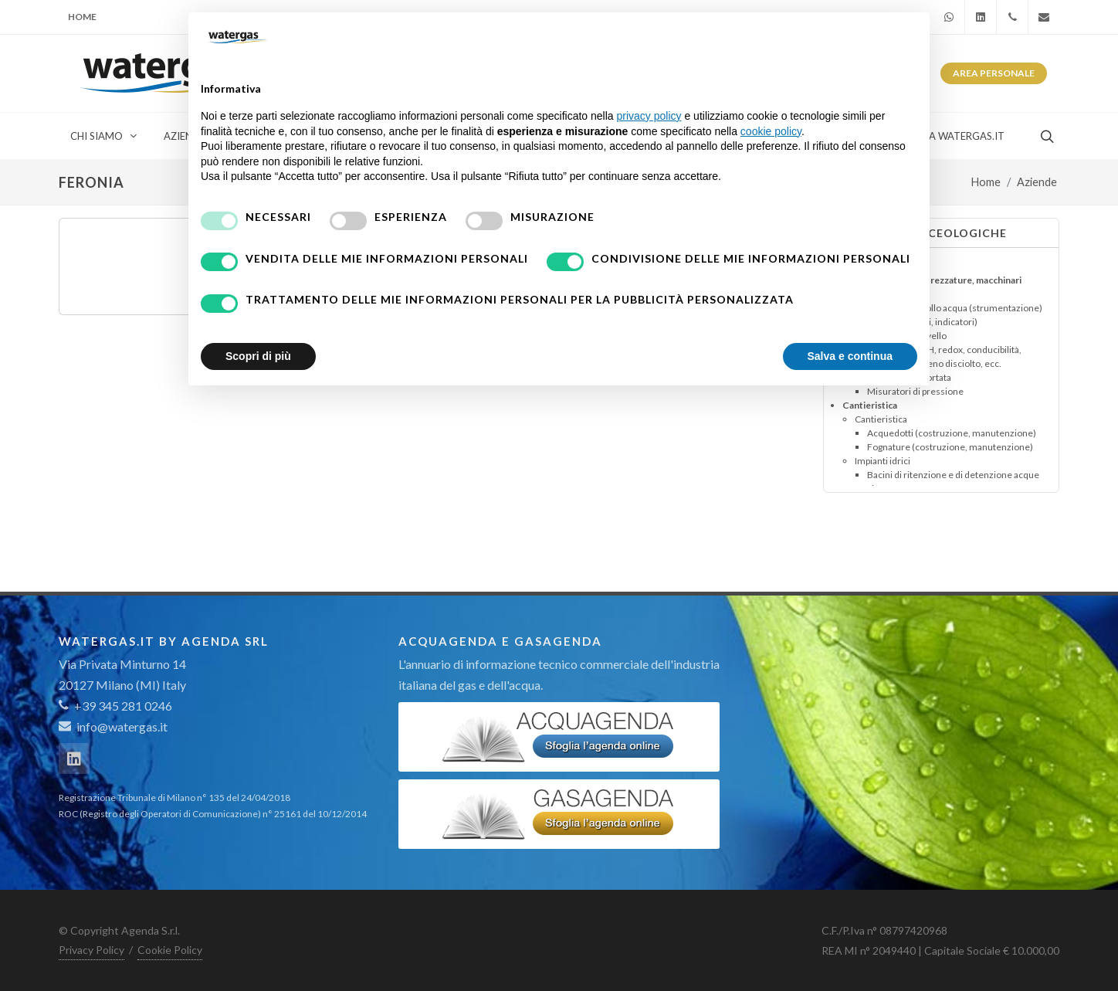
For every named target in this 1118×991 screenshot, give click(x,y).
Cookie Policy (169, 949)
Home (82, 16)
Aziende (1037, 181)
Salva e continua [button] (850, 356)
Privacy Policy (91, 949)
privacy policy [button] (649, 116)
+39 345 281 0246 (115, 705)
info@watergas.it (122, 726)
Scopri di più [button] (258, 356)
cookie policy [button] (770, 131)
